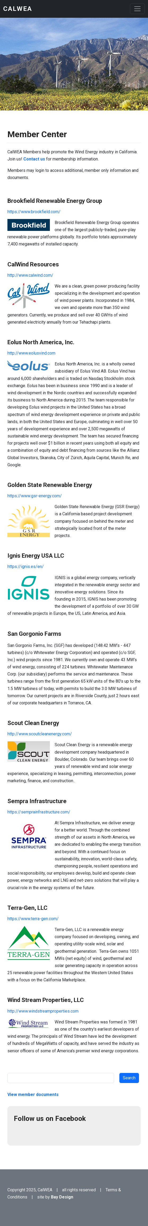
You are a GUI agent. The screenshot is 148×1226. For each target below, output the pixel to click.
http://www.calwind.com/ (30, 275)
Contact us (33, 159)
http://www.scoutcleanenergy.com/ (39, 733)
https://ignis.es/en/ (25, 566)
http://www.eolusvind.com (31, 353)
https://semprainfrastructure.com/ (38, 812)
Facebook (20, 1132)
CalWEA (17, 8)
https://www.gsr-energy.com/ (34, 495)
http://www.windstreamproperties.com (43, 1011)
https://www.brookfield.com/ (33, 211)
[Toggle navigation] (137, 8)
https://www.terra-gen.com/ (33, 918)
